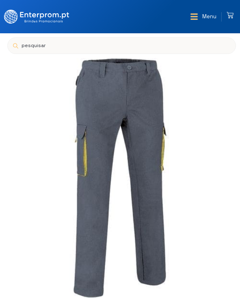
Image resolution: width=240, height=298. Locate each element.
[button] (203, 17)
